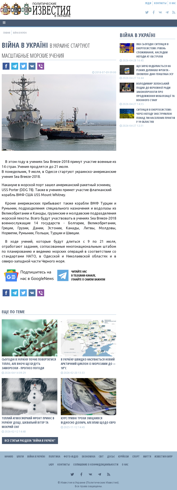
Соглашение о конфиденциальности (95, 464)
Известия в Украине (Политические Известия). (90, 482)
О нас (172, 3)
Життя (147, 456)
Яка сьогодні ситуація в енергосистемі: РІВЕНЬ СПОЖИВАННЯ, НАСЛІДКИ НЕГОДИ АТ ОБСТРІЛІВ (152, 50)
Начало (9, 456)
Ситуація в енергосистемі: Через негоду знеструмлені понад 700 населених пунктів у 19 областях (155, 116)
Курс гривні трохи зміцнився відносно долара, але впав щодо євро (88, 420)
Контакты (160, 3)
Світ (101, 456)
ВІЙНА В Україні (25, 45)
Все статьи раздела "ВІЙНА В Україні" (30, 440)
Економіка (88, 456)
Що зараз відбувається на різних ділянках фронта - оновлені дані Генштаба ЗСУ (154, 70)
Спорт (136, 456)
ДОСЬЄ (111, 456)
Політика (54, 456)
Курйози (123, 456)
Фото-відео (71, 456)
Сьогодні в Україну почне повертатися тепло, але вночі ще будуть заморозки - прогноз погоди (29, 363)
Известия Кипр (163, 456)
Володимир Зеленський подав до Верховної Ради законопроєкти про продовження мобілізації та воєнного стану (155, 92)
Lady (51, 464)
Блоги (20, 456)
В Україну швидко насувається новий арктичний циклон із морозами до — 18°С (88, 363)
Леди (148, 3)
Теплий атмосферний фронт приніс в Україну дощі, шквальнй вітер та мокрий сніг (28, 422)
